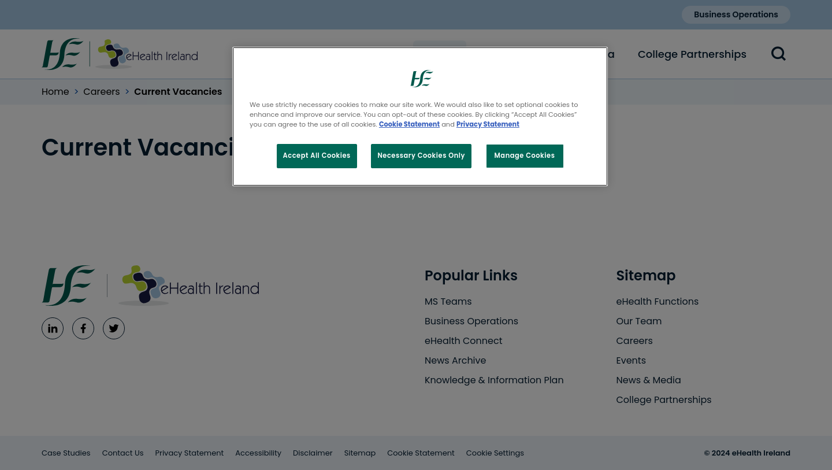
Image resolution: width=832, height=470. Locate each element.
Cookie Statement (409, 124)
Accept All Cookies (317, 155)
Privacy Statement (487, 124)
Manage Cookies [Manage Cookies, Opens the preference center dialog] (525, 155)
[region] (420, 116)
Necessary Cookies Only (421, 155)
